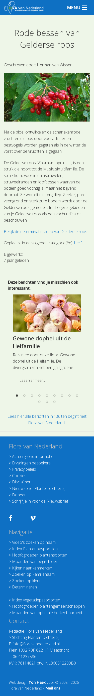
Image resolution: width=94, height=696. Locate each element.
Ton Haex (37, 682)
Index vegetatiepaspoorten (36, 600)
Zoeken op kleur (26, 580)
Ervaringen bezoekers (31, 463)
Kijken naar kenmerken (32, 568)
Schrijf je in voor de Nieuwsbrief (40, 501)
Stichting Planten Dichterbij (35, 637)
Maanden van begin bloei (34, 561)
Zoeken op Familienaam (33, 574)
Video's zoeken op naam (34, 542)
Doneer (19, 495)
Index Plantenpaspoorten (35, 549)
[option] (47, 402)
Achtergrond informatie (32, 456)
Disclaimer (21, 482)
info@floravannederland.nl (36, 644)
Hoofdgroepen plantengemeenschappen (48, 606)
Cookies (19, 475)
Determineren (24, 587)
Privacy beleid (24, 469)
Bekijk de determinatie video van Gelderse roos (45, 231)
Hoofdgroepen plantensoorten (39, 555)
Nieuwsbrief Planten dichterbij (38, 488)
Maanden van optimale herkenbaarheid (47, 612)
